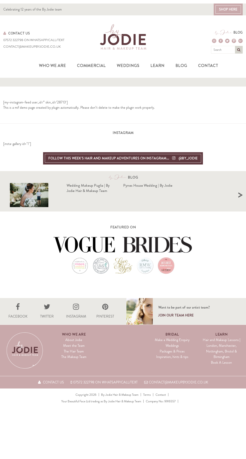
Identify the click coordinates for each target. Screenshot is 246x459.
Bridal (172, 334)
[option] (66, 195)
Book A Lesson (221, 362)
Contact (208, 66)
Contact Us (16, 33)
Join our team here (176, 315)
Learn (157, 66)
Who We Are (74, 334)
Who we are (52, 66)
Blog (238, 32)
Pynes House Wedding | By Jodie (204, 185)
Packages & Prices (172, 351)
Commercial (91, 66)
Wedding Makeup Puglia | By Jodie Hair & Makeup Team (88, 188)
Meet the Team (74, 345)
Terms (147, 394)
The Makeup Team (73, 356)
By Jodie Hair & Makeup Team (119, 394)
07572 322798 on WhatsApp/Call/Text (33, 40)
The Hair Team (74, 351)
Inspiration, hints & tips (172, 356)
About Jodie (73, 339)
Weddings (128, 66)
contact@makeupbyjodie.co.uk (32, 46)
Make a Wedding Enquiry (172, 339)
